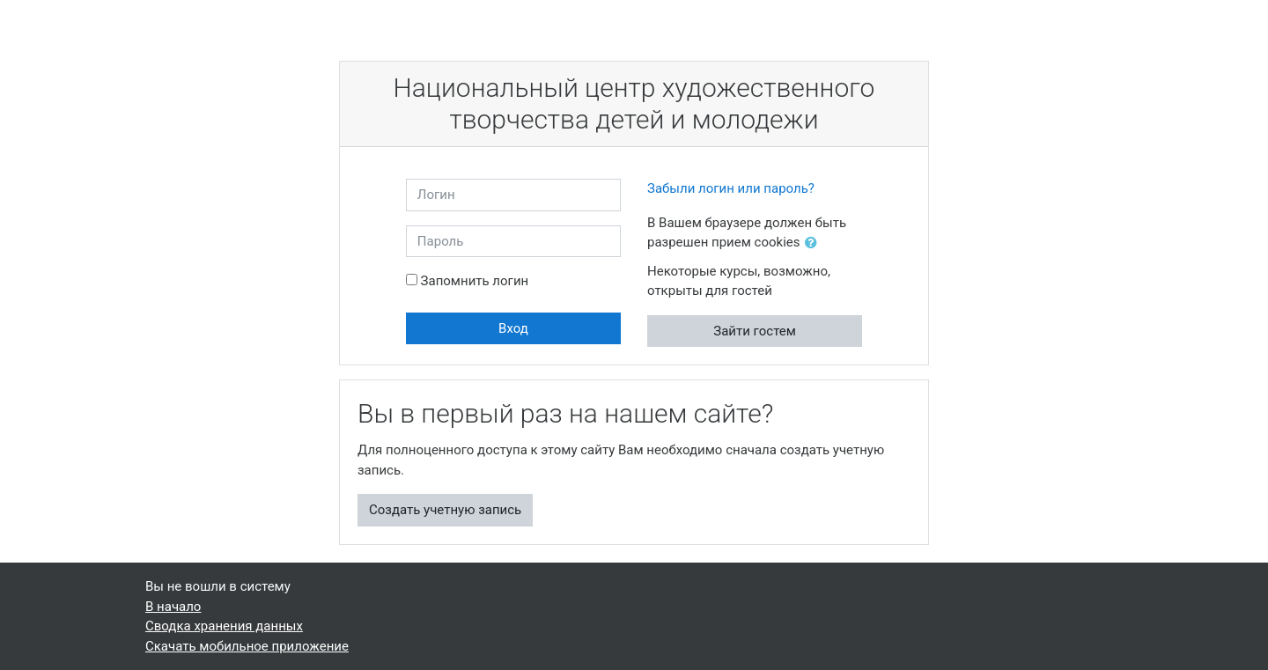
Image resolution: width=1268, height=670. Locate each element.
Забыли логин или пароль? (731, 188)
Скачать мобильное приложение (247, 646)
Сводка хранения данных (224, 626)
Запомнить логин (475, 281)
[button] (814, 243)
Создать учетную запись (445, 510)
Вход (513, 328)
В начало (173, 607)
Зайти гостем (754, 331)
